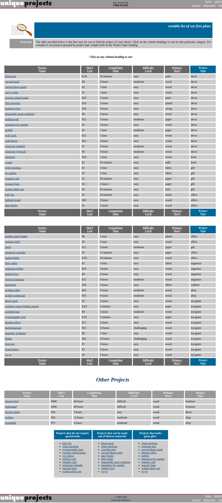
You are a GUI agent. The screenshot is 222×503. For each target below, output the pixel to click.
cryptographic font (15, 317)
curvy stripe (11, 92)
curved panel (12, 81)
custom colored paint (16, 97)
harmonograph (13, 327)
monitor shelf (12, 241)
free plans (203, 26)
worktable (10, 422)
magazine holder (14, 268)
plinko (8, 338)
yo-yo (8, 354)
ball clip (9, 194)
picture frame (12, 412)
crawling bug (12, 311)
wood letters (12, 349)
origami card (12, 178)
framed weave (13, 108)
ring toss (10, 344)
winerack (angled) (15, 146)
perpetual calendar (15, 252)
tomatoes (10, 157)
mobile (9, 130)
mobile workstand (15, 295)
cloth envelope (13, 167)
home (208, 1)
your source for (120, 4)
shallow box (12, 274)
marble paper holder (16, 236)
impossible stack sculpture (19, 114)
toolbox (9, 417)
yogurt (8, 162)
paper (8, 247)
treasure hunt (12, 183)
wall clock (10, 135)
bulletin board (12, 200)
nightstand (11, 406)
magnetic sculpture (15, 333)
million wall (12, 119)
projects (196, 5)
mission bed (11, 401)
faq (220, 5)
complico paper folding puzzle (22, 306)
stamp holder (12, 257)
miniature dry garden (16, 124)
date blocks (11, 205)
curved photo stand (15, 87)
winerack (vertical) (15, 151)
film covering (12, 103)
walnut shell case (14, 189)
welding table (12, 290)
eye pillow (11, 173)
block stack (11, 301)
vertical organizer (14, 279)
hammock (10, 284)
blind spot (10, 76)
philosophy (209, 5)
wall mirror (11, 140)
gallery (218, 1)
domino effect (12, 322)
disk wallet (11, 263)
